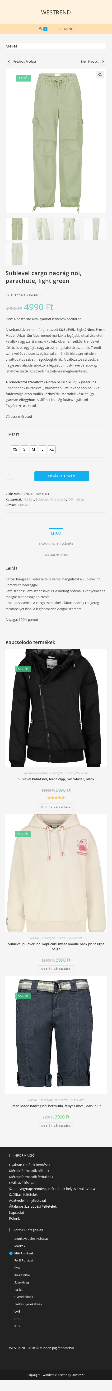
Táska (18, 1290)
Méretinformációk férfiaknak (31, 1177)
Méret (14, 435)
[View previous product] (9, 61)
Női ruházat (57, 500)
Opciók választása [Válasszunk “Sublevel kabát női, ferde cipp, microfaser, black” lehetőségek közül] (56, 808)
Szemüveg (21, 1283)
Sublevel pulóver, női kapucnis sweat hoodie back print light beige (56, 947)
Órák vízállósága (21, 1183)
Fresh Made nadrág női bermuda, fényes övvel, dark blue (55, 1106)
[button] (100, 74)
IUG (17, 1326)
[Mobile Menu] (66, 29)
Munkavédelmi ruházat (31, 1239)
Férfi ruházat (23, 1261)
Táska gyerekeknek (28, 1305)
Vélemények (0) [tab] (56, 555)
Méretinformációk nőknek (29, 1171)
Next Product (90, 62)
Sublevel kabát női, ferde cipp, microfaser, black (56, 779)
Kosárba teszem (62, 477)
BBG (17, 1319)
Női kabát (82, 774)
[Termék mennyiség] (10, 476)
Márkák (28, 500)
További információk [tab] (56, 545)
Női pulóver (59, 939)
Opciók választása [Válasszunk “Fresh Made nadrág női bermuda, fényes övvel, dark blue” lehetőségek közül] (56, 1126)
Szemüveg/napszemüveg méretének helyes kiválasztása (52, 1189)
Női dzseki (30, 774)
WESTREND (56, 12)
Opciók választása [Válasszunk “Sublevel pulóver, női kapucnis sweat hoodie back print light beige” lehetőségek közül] (56, 969)
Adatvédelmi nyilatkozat (27, 1201)
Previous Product (25, 62)
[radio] (15, 449)
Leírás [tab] (56, 534)
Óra (17, 1268)
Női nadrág (76, 500)
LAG (17, 1312)
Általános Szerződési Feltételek (33, 1207)
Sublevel (42, 500)
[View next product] (103, 61)
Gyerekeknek (23, 1297)
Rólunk (14, 1219)
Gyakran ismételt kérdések (29, 1165)
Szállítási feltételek (23, 1195)
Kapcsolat (16, 1213)
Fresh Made (77, 1100)
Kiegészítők (22, 1275)
